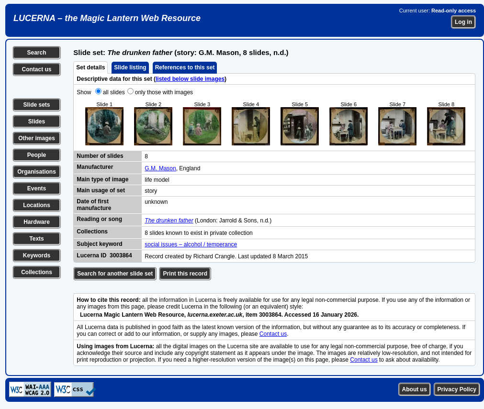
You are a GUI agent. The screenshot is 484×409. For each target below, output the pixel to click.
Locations (36, 205)
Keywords (36, 255)
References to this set (185, 67)
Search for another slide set (115, 273)
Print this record (185, 273)
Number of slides (100, 156)
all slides (114, 92)
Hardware (36, 222)
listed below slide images (190, 79)
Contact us (36, 69)
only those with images (164, 92)
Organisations (36, 171)
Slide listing (130, 67)
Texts (36, 238)
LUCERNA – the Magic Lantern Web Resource (107, 18)
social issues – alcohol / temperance (191, 244)
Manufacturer (95, 167)
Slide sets (36, 104)
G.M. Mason (160, 168)
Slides (36, 121)
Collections (36, 272)
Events (36, 188)
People (36, 155)
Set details (90, 67)
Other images (36, 138)
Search (36, 52)
